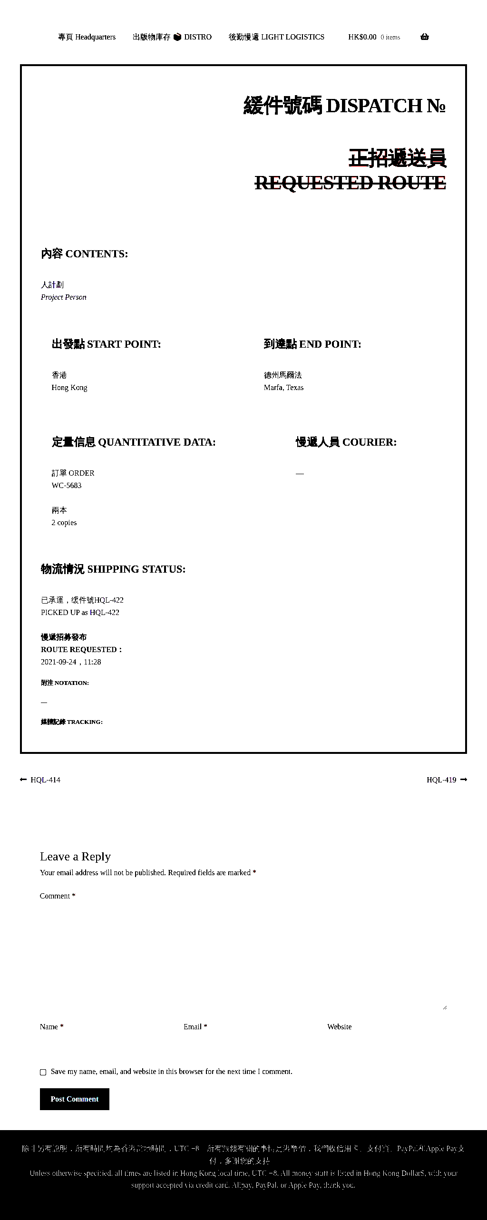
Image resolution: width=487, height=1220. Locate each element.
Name (52, 1027)
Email (195, 1027)
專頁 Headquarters (87, 37)
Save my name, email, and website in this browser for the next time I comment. (171, 1071)
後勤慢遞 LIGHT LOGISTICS (276, 37)
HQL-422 (109, 600)
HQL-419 (441, 780)
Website (339, 1027)
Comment (58, 896)
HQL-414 (45, 780)
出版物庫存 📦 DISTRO (172, 37)
